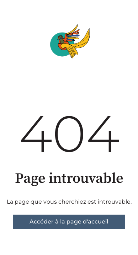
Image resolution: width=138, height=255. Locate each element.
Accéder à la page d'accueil (69, 221)
